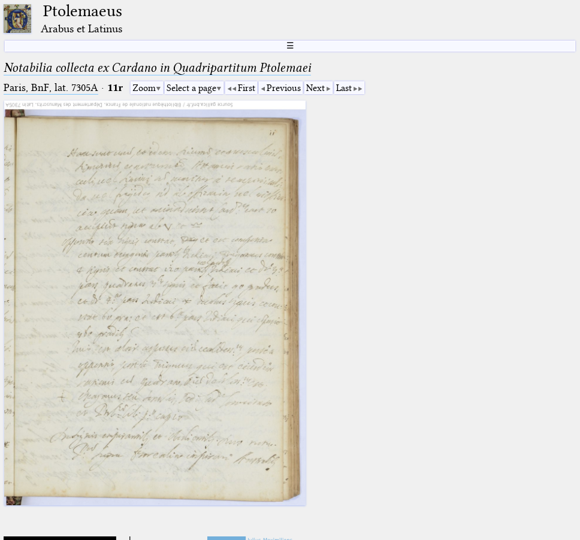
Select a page (191, 88)
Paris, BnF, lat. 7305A (51, 87)
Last (344, 88)
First (246, 88)
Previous (284, 88)
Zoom (144, 88)
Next (315, 88)
